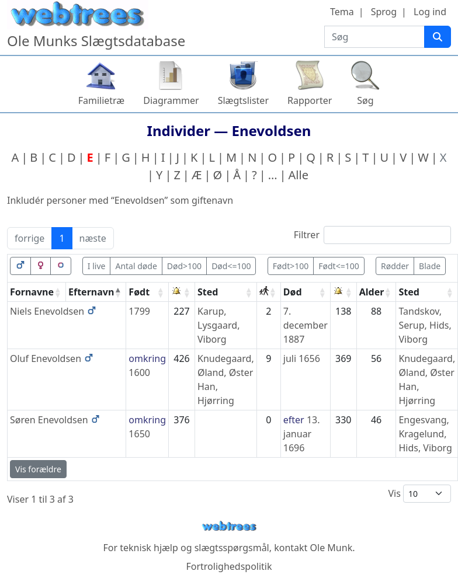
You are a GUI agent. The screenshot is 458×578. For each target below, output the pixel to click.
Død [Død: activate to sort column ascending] (292, 291)
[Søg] (437, 37)
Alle (298, 175)
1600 (139, 372)
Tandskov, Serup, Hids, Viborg (424, 325)
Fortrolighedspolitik (229, 566)
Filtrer (372, 235)
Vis (419, 494)
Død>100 (184, 265)
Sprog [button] (384, 11)
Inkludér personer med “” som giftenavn (120, 200)
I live (97, 265)
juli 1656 (301, 358)
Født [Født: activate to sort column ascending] (139, 291)
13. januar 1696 (301, 433)
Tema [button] (342, 11)
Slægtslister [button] (243, 100)
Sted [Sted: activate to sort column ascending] (207, 291)
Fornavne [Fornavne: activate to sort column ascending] (32, 291)
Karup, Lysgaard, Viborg (218, 325)
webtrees (229, 526)
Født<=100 (338, 265)
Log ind (430, 11)
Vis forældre (38, 469)
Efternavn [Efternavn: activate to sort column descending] (91, 291)
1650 (139, 433)
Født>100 (290, 265)
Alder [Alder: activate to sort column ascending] (371, 291)
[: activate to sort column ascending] (182, 292)
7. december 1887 (305, 325)
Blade (429, 265)
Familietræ (101, 100)
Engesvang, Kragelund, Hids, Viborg (425, 433)
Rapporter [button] (309, 100)
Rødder (395, 265)
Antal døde (136, 265)
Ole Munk (331, 547)
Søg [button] (365, 100)
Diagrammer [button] (171, 100)
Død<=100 (231, 265)
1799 (139, 311)
